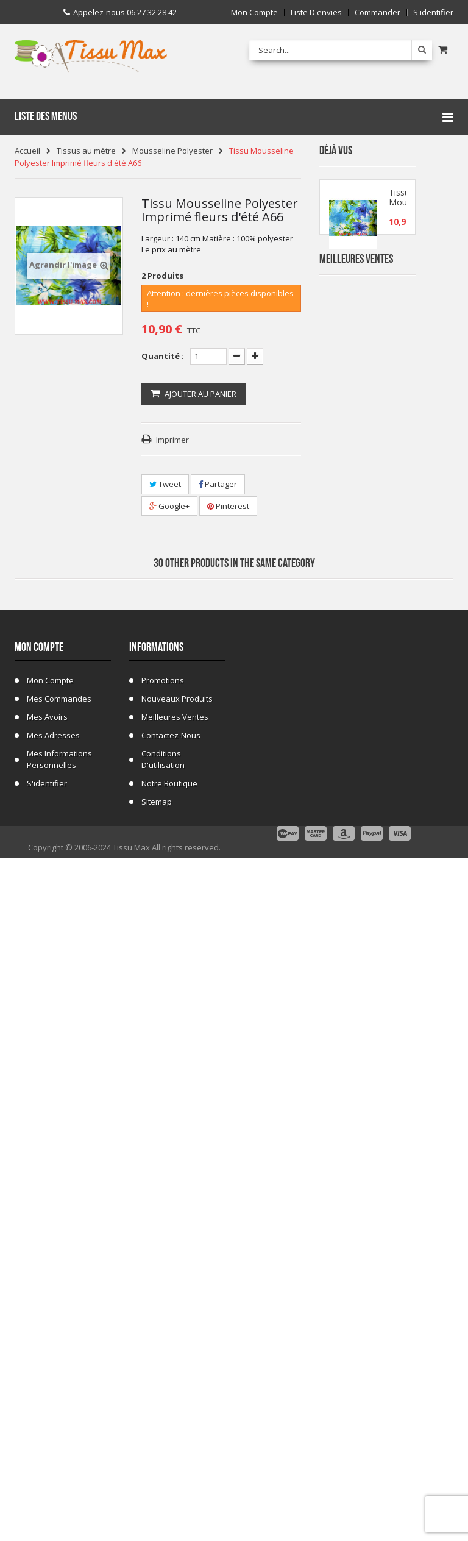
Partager (218, 484)
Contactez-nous (170, 1398)
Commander (377, 12)
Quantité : (162, 356)
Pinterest (228, 505)
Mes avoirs (47, 1380)
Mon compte (254, 12)
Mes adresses (53, 1398)
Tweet (165, 484)
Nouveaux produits (177, 1362)
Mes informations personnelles (59, 1423)
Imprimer (172, 439)
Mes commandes (59, 1362)
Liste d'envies (316, 12)
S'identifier (433, 12)
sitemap (156, 1465)
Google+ (169, 505)
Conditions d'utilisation (163, 1423)
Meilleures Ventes (356, 290)
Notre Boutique (169, 1447)
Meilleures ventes (174, 1380)
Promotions (162, 1344)
